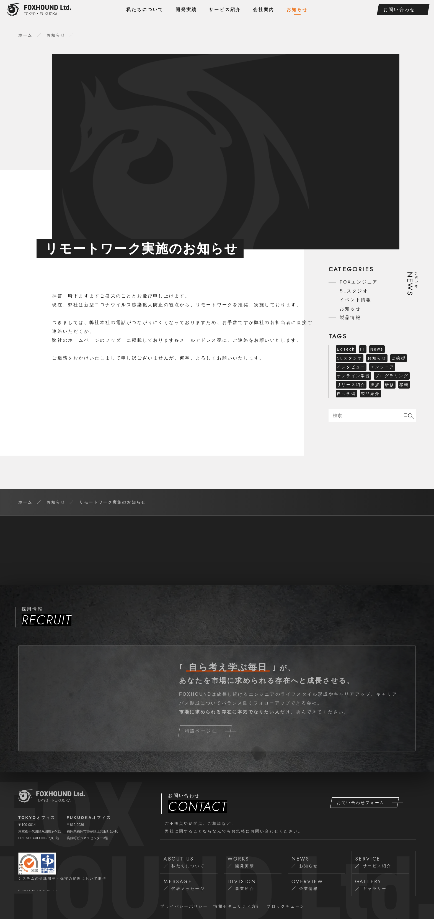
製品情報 (350, 317)
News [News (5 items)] (377, 349)
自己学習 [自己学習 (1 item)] (346, 393)
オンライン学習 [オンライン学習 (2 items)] (353, 376)
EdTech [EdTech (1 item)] (346, 349)
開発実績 (186, 9)
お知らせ (297, 9)
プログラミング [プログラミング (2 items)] (391, 376)
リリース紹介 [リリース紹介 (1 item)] (351, 384)
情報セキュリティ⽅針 (237, 906)
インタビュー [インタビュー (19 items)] (351, 367)
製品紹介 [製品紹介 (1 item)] (370, 393)
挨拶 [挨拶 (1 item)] (375, 384)
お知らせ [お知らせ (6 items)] (376, 358)
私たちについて (144, 9)
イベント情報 (355, 299)
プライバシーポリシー (184, 906)
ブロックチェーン (286, 906)
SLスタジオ (354, 291)
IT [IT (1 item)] (362, 349)
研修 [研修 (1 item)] (389, 384)
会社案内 (263, 9)
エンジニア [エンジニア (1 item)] (382, 367)
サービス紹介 (225, 9)
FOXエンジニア (359, 282)
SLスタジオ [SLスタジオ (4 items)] (349, 358)
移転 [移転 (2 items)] (404, 384)
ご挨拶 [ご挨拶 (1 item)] (398, 358)
